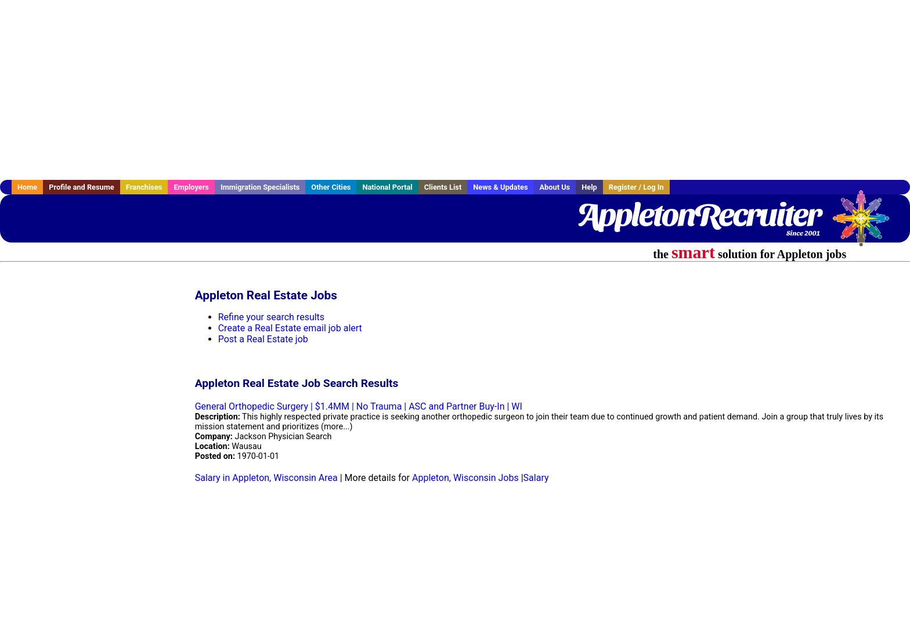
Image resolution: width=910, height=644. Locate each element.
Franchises (144, 187)
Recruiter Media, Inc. (866, 224)
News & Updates (500, 187)
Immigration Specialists (260, 187)
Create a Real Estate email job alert (290, 328)
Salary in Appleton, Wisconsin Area (266, 477)
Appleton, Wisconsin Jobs (465, 477)
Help (589, 187)
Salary (536, 477)
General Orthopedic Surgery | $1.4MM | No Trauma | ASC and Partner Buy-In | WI (358, 406)
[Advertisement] (455, 90)
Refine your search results (271, 317)
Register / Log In (636, 187)
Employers (191, 187)
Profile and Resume (81, 187)
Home (27, 187)
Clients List (443, 187)
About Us (554, 187)
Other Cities (331, 187)
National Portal (387, 187)
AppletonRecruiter (698, 214)
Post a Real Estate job (263, 339)
